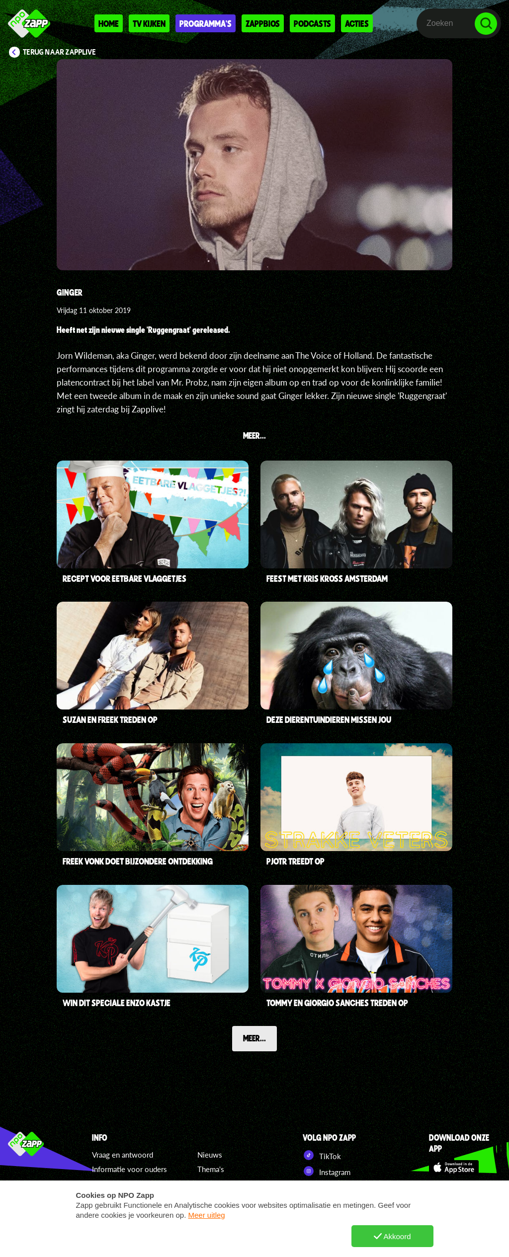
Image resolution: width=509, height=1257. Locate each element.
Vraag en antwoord (122, 1154)
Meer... (254, 1037)
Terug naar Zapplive (59, 52)
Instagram (326, 1171)
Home (108, 23)
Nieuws (209, 1154)
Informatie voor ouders (129, 1169)
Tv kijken (149, 23)
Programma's (205, 23)
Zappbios (263, 23)
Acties (357, 23)
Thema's (210, 1169)
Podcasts (312, 23)
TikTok (322, 1155)
